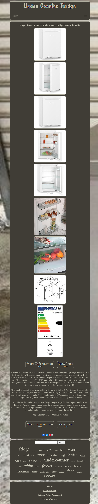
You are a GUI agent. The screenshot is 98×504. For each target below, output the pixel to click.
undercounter (56, 460)
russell (41, 450)
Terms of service (49, 499)
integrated (22, 455)
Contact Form (49, 490)
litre (62, 449)
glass (54, 471)
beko (37, 467)
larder (72, 455)
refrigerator (45, 472)
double (68, 467)
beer (56, 450)
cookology (80, 472)
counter (38, 454)
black (77, 466)
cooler (50, 476)
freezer (47, 466)
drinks (33, 460)
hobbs (49, 450)
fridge (24, 448)
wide (40, 462)
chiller (71, 449)
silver (33, 451)
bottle (82, 455)
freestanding (56, 455)
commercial (23, 471)
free (20, 467)
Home (50, 486)
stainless (58, 467)
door (70, 471)
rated (61, 472)
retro (79, 451)
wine (18, 460)
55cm (73, 461)
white (28, 465)
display (35, 472)
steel (24, 461)
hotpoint (81, 461)
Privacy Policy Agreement (50, 495)
